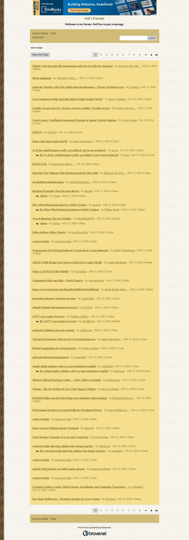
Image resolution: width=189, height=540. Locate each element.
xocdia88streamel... (80, 182)
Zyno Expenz (129, 120)
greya (115, 150)
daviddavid (89, 321)
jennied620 (81, 357)
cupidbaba (107, 366)
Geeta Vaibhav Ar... (118, 410)
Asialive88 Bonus (117, 262)
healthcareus (113, 380)
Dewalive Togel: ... (67, 78)
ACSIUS (88, 307)
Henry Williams (117, 99)
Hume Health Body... (116, 289)
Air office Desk (79, 232)
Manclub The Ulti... (114, 173)
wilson (56, 195)
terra (126, 155)
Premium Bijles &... (123, 398)
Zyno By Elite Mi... (129, 66)
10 (146, 54)
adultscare (119, 371)
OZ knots (110, 499)
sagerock (89, 428)
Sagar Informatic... (111, 339)
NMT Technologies (124, 250)
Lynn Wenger (101, 437)
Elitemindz (81, 271)
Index (53, 33)
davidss (89, 191)
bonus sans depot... (83, 141)
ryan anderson (96, 280)
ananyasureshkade (100, 468)
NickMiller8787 (86, 218)
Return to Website (40, 33)
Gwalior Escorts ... (126, 108)
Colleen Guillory (79, 316)
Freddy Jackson (90, 348)
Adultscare (86, 330)
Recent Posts (38, 37)
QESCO (52, 132)
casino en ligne (63, 241)
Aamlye (96, 204)
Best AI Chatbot (110, 389)
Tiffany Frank (111, 209)
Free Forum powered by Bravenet (94, 527)
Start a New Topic (40, 54)
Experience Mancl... (63, 164)
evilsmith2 (137, 486)
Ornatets (134, 87)
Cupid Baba (87, 298)
